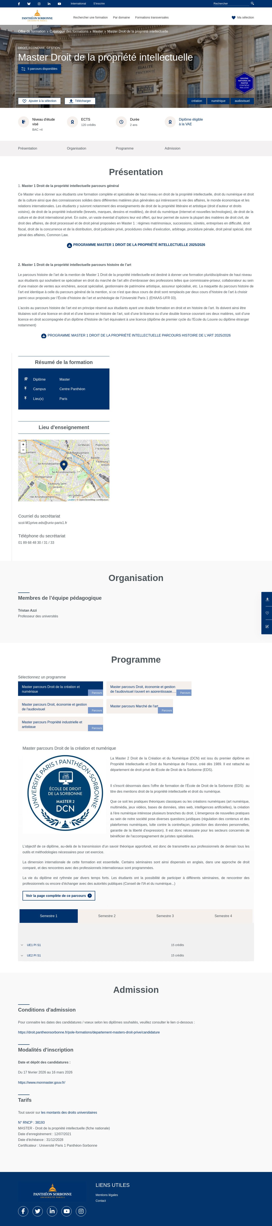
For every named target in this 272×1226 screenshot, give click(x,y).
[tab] (60, 688)
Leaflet (71, 499)
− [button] (23, 450)
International (78, 3)
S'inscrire (99, 3)
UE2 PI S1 (34, 955)
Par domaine (121, 17)
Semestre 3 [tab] (165, 916)
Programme (125, 148)
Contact (101, 1200)
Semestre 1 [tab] (48, 916)
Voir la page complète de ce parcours (56, 896)
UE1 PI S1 (34, 945)
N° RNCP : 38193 (31, 1122)
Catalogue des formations (69, 31)
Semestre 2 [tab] (107, 916)
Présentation (27, 148)
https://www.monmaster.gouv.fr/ (41, 1082)
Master (98, 31)
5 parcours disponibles (39, 69)
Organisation (76, 148)
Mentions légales (107, 1195)
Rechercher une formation (90, 17)
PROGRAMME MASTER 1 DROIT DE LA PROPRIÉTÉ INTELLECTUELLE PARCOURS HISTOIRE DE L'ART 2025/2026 (139, 335)
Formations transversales (152, 17)
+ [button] (23, 444)
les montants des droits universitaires (69, 1112)
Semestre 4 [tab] (223, 916)
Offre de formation (31, 31)
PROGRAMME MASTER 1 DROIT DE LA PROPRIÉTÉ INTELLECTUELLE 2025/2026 (139, 245)
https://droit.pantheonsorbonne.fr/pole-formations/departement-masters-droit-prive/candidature (89, 1032)
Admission (172, 148)
